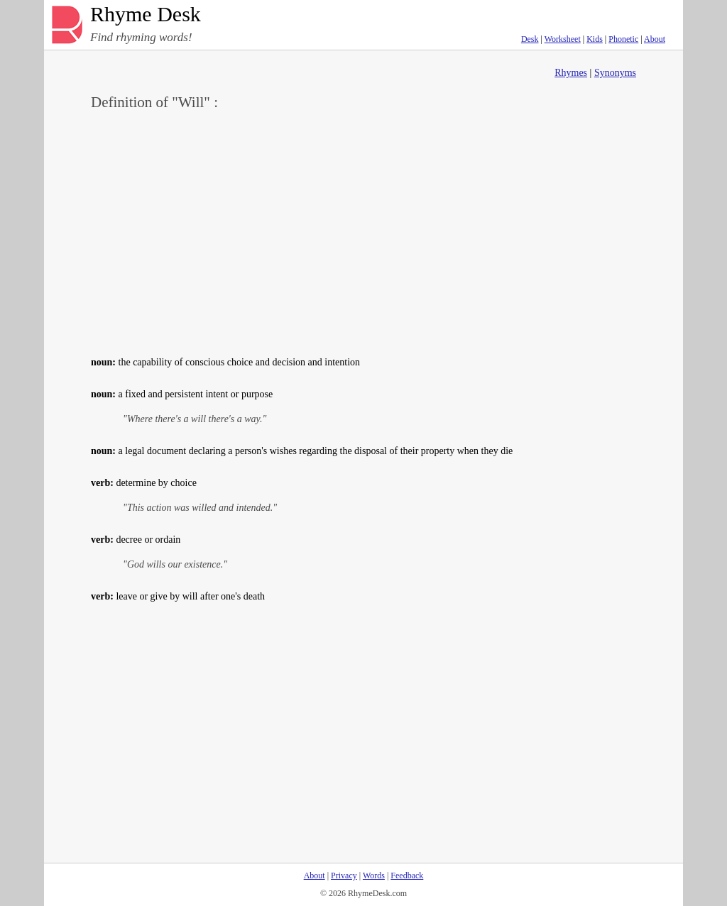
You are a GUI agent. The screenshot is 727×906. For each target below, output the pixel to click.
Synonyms (615, 72)
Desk (530, 39)
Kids (594, 39)
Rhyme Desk (145, 15)
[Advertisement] (363, 231)
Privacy (344, 875)
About (654, 39)
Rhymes (570, 72)
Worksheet (563, 39)
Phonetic (623, 39)
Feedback (406, 875)
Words (374, 875)
